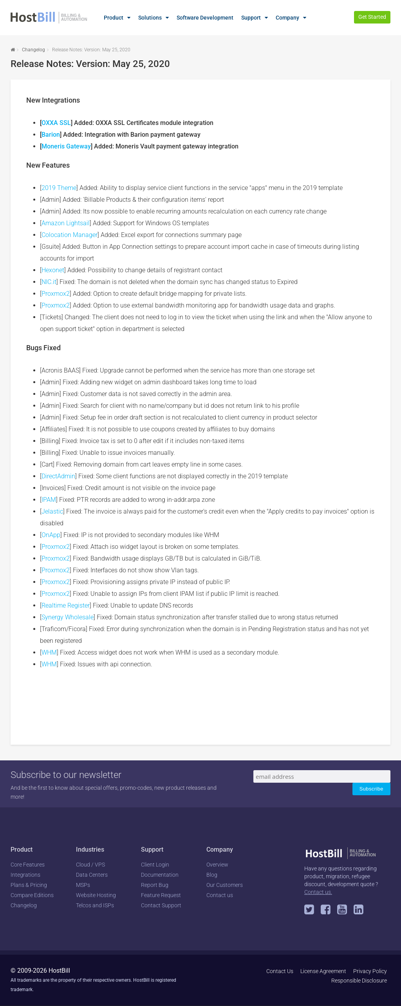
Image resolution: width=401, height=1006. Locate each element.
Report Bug (154, 885)
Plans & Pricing (29, 885)
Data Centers (92, 875)
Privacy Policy (370, 971)
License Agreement (323, 971)
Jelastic (52, 511)
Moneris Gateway (66, 146)
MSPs (83, 885)
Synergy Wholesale (68, 617)
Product (113, 17)
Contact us (219, 895)
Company (287, 17)
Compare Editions (32, 895)
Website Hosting (96, 895)
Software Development (205, 17)
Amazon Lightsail (66, 223)
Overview (217, 864)
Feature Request (161, 895)
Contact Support (161, 905)
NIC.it (49, 282)
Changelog (33, 49)
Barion (51, 134)
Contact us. (318, 892)
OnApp (51, 535)
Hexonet (53, 270)
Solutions (150, 17)
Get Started (372, 17)
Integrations (25, 875)
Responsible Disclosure (359, 980)
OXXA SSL (56, 123)
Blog (211, 875)
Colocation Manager (70, 235)
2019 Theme (59, 188)
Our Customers (224, 885)
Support (251, 17)
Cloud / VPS (90, 864)
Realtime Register (66, 605)
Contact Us (279, 971)
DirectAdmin (58, 476)
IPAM (49, 499)
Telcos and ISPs (95, 905)
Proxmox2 (56, 293)
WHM (49, 652)
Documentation (160, 875)
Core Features (28, 864)
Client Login (155, 864)
